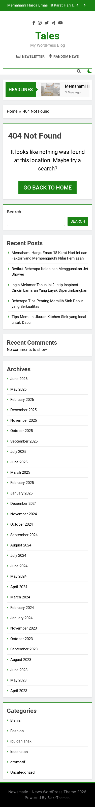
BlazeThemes (58, 797)
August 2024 (20, 545)
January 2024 (21, 618)
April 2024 (18, 587)
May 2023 (18, 680)
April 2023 (18, 691)
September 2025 (24, 441)
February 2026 (22, 399)
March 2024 (20, 597)
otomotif (17, 762)
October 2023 (21, 639)
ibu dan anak (20, 741)
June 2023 (18, 670)
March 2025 (20, 472)
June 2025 (18, 462)
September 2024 (24, 535)
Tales (47, 36)
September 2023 (24, 649)
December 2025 (23, 410)
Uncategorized (22, 772)
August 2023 (20, 659)
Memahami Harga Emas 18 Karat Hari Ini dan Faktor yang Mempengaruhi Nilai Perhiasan (41, 6)
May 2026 (18, 389)
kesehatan (19, 752)
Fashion (17, 731)
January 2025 (21, 493)
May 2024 (18, 576)
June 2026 (18, 379)
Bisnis (15, 720)
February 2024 (22, 607)
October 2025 (21, 430)
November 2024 (23, 514)
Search (14, 211)
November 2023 (23, 628)
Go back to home (47, 187)
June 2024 (18, 566)
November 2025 (23, 420)
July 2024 (18, 555)
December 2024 (23, 503)
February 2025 (22, 482)
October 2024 (21, 524)
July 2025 (18, 451)
